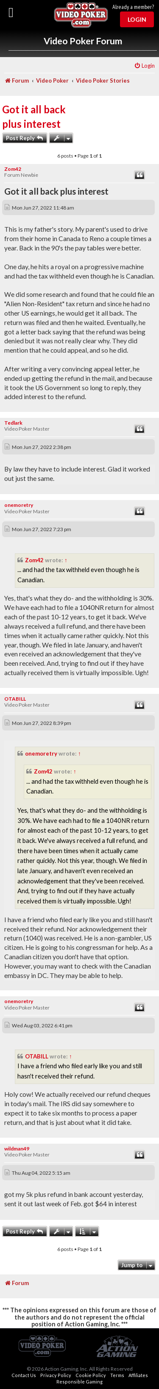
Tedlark (13, 423)
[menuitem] (144, 66)
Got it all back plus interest (34, 116)
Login (137, 19)
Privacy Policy (55, 1375)
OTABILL (15, 699)
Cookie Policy (90, 1375)
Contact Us (23, 1375)
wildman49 (16, 1148)
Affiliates (138, 1375)
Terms (117, 1375)
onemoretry (18, 505)
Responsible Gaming (79, 1381)
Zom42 (12, 169)
